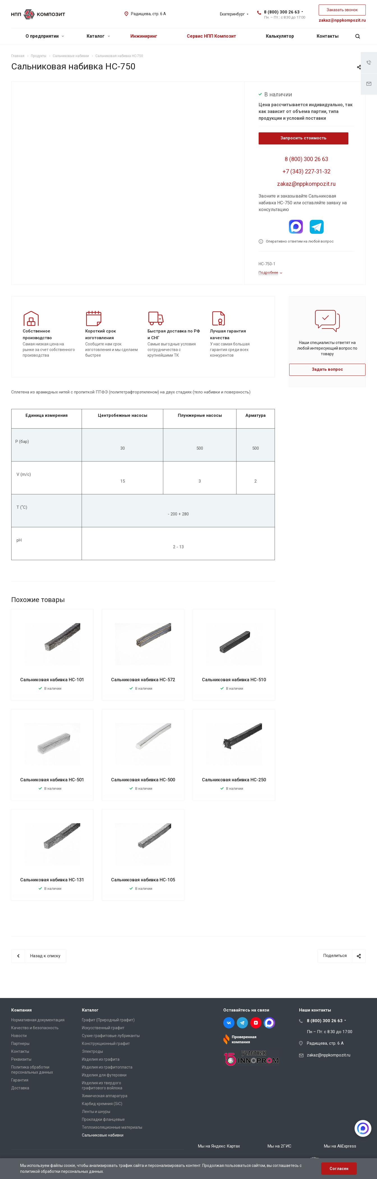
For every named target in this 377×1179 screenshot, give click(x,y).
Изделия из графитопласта (107, 1067)
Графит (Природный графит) (108, 1020)
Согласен (339, 1168)
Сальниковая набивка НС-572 (143, 679)
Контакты (328, 36)
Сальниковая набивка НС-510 (234, 679)
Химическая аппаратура (104, 1096)
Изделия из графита (100, 1059)
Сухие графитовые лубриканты (111, 1035)
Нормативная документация (38, 1020)
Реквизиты (21, 1059)
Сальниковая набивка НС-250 (234, 779)
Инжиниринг (143, 36)
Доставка (20, 1088)
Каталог (98, 36)
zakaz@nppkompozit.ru (342, 20)
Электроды (92, 1051)
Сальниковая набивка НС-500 (143, 779)
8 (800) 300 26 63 (282, 12)
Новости (19, 1035)
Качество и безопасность (35, 1028)
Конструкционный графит (106, 1043)
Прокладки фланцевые (103, 1119)
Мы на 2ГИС (279, 1146)
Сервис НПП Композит (211, 36)
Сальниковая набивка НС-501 (52, 779)
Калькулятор (280, 36)
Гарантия (19, 1080)
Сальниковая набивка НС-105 (143, 879)
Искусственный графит (103, 1028)
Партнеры (20, 1043)
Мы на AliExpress (340, 1146)
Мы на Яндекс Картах (219, 1146)
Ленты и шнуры (96, 1111)
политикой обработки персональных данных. (62, 1171)
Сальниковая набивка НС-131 (52, 879)
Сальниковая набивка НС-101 (52, 679)
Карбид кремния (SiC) (102, 1103)
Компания (21, 1010)
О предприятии (45, 36)
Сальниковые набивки (102, 1135)
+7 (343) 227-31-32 (306, 171)
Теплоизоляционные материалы (112, 1127)
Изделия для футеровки (104, 1075)
